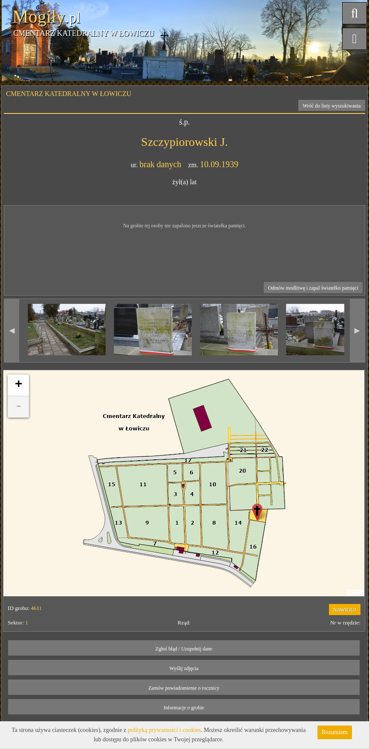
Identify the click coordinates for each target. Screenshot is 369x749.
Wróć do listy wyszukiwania (332, 106)
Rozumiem (335, 732)
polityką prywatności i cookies (164, 730)
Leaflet (355, 592)
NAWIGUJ (344, 610)
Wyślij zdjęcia (183, 668)
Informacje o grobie (184, 708)
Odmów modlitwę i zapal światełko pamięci (313, 288)
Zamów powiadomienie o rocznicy (183, 688)
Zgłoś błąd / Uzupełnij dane (184, 649)
